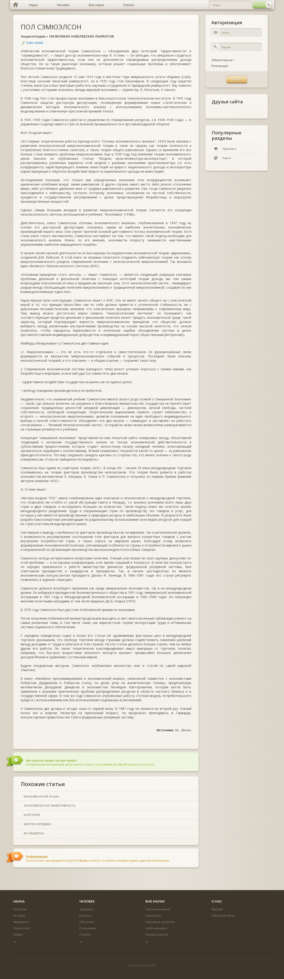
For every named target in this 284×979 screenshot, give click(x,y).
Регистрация (219, 66)
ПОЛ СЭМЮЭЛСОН (51, 26)
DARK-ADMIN (34, 43)
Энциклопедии (33, 36)
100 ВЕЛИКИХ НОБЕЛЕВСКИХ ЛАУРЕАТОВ (81, 36)
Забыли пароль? (222, 60)
